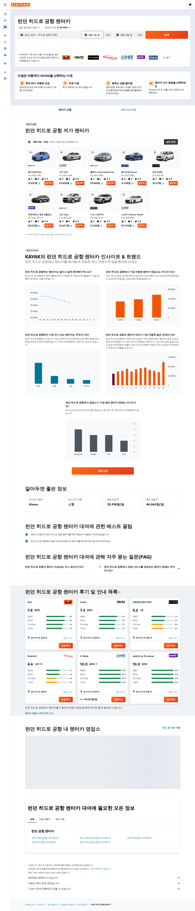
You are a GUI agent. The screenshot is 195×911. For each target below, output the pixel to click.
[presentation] (119, 592)
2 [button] (92, 63)
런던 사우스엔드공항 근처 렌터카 (95, 842)
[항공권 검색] (5, 14)
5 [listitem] (92, 178)
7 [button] (77, 70)
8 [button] (85, 70)
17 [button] (49, 85)
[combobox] (28, 27)
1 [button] (85, 63)
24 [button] (48, 92)
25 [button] (56, 92)
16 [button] (92, 78)
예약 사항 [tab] (59, 819)
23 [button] (92, 85)
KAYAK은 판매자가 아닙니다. (104, 878)
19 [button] (63, 85)
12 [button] (63, 78)
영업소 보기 (68, 638)
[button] (5, 4)
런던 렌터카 (82, 904)
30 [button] (92, 92)
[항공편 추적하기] (5, 42)
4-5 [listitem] (44, 178)
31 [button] (49, 100)
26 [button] (63, 92)
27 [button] (70, 92)
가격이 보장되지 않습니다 (100, 869)
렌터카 (41, 904)
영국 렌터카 (52, 904)
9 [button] (92, 70)
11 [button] (56, 78)
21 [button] (78, 85)
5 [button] (63, 70)
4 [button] (56, 70)
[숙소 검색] (5, 20)
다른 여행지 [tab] (44, 819)
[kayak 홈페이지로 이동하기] (20, 5)
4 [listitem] (61, 178)
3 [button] (48, 70)
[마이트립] (5, 63)
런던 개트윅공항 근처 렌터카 (45, 837)
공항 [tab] (32, 819)
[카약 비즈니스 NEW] (5, 55)
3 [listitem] (99, 178)
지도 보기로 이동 (171, 727)
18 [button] (56, 85)
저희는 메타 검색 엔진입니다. (104, 883)
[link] (103, 471)
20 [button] (70, 85)
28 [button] (77, 92)
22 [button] (85, 85)
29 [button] (85, 92)
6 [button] (70, 70)
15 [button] (85, 78)
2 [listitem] (30, 178)
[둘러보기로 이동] (5, 36)
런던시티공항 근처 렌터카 (44, 842)
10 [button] (48, 78)
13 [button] (70, 78)
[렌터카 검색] (5, 27)
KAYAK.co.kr (30, 904)
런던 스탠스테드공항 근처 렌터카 (95, 837)
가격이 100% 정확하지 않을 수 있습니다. (104, 889)
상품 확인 (49, 183)
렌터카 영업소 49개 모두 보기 (39, 713)
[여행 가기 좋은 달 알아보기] (5, 48)
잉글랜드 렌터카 (67, 904)
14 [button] (78, 78)
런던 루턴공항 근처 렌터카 (139, 837)
